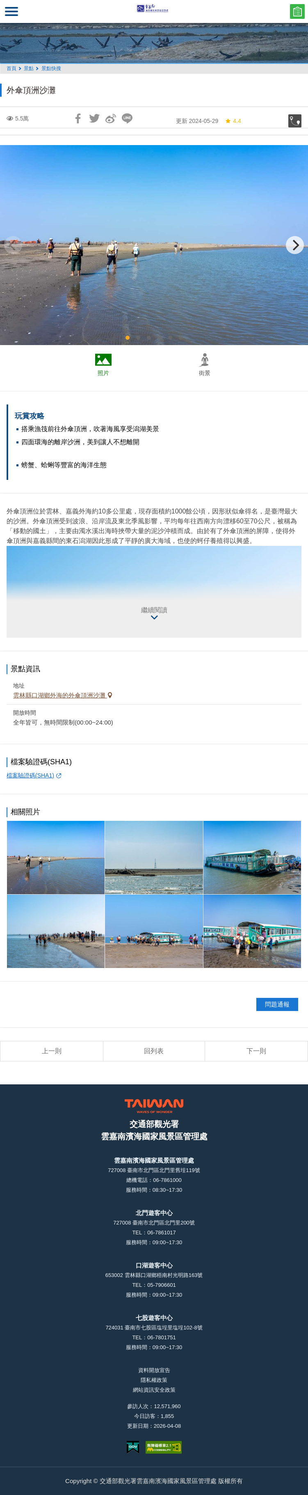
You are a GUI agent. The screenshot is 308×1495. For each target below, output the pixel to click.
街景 (204, 373)
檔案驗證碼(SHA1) (30, 775)
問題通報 (277, 1004)
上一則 (52, 1050)
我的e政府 (133, 1447)
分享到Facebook (78, 118)
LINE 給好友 (127, 118)
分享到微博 (111, 118)
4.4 (233, 121)
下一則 (256, 1050)
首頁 (11, 68)
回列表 (154, 1050)
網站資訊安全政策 (154, 1390)
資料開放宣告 (154, 1370)
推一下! (94, 118)
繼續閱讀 (154, 610)
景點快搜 (51, 68)
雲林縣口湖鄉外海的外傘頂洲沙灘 (60, 695)
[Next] (295, 245)
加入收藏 (294, 120)
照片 (103, 373)
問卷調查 (297, 11)
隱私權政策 (154, 1380)
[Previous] (13, 245)
